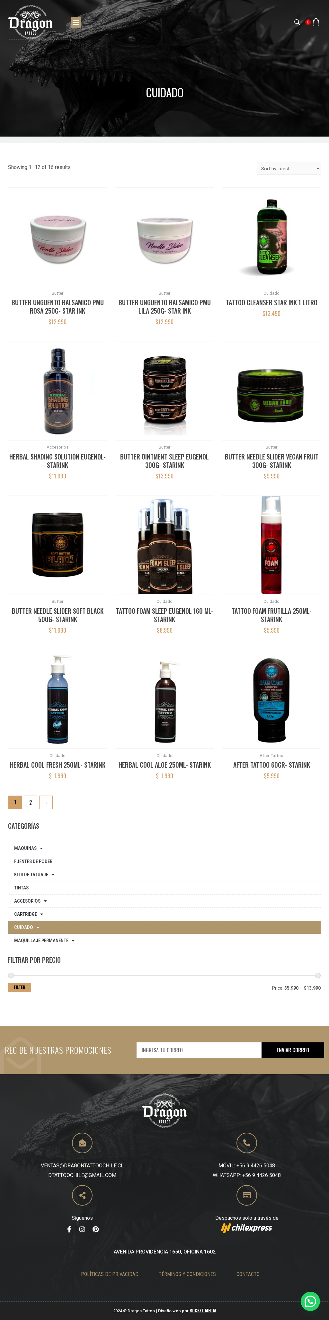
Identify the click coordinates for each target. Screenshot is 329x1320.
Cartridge (28, 914)
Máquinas (28, 848)
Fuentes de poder (33, 861)
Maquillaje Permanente (44, 940)
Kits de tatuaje (34, 874)
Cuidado (26, 927)
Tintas (21, 888)
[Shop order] (289, 168)
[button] (76, 22)
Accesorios (30, 901)
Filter (19, 987)
